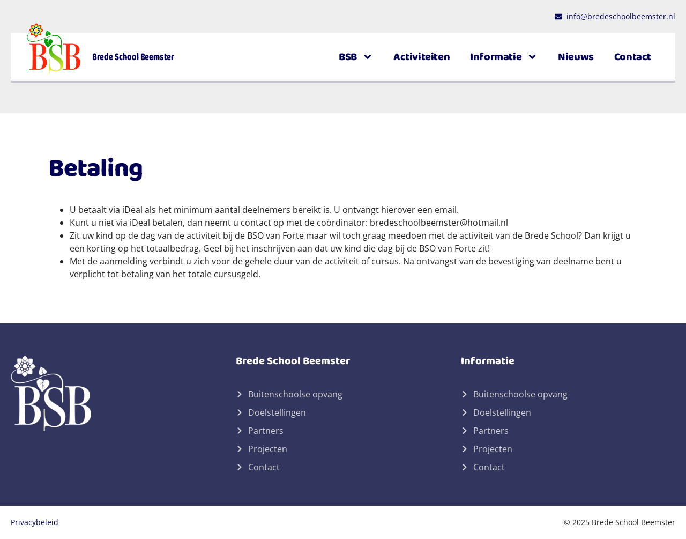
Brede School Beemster (133, 56)
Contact (632, 56)
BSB (356, 57)
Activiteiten (421, 56)
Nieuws (576, 56)
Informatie (504, 57)
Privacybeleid (34, 522)
